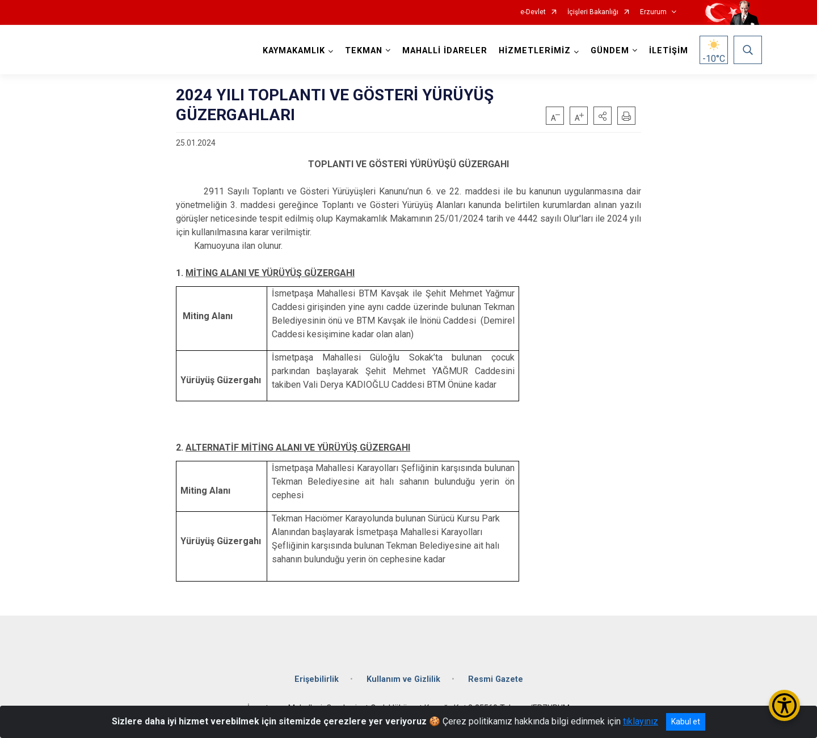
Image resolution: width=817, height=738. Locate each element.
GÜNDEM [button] (610, 51)
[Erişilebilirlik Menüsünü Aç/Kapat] (784, 705)
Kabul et (685, 721)
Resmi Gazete (495, 679)
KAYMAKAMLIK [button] (294, 51)
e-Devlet (533, 12)
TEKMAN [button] (363, 51)
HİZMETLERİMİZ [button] (535, 51)
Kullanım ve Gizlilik (403, 679)
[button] (602, 116)
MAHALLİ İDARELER (444, 51)
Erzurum (653, 12)
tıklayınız (640, 721)
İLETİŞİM (668, 51)
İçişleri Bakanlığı (592, 12)
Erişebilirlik (316, 679)
